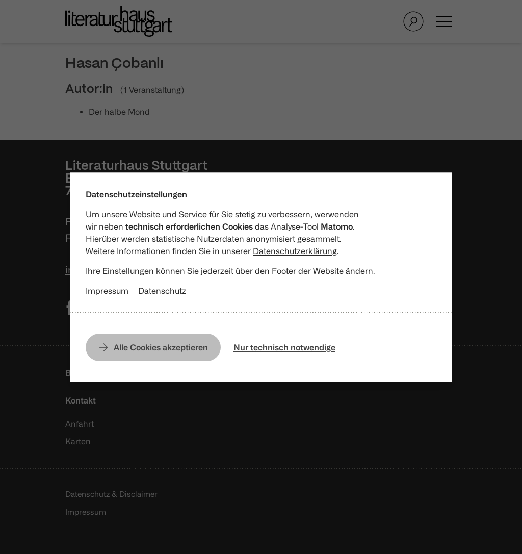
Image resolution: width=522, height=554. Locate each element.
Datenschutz (162, 290)
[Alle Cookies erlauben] (153, 347)
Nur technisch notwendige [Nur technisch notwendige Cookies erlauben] (284, 347)
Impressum (107, 290)
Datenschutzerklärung (295, 251)
